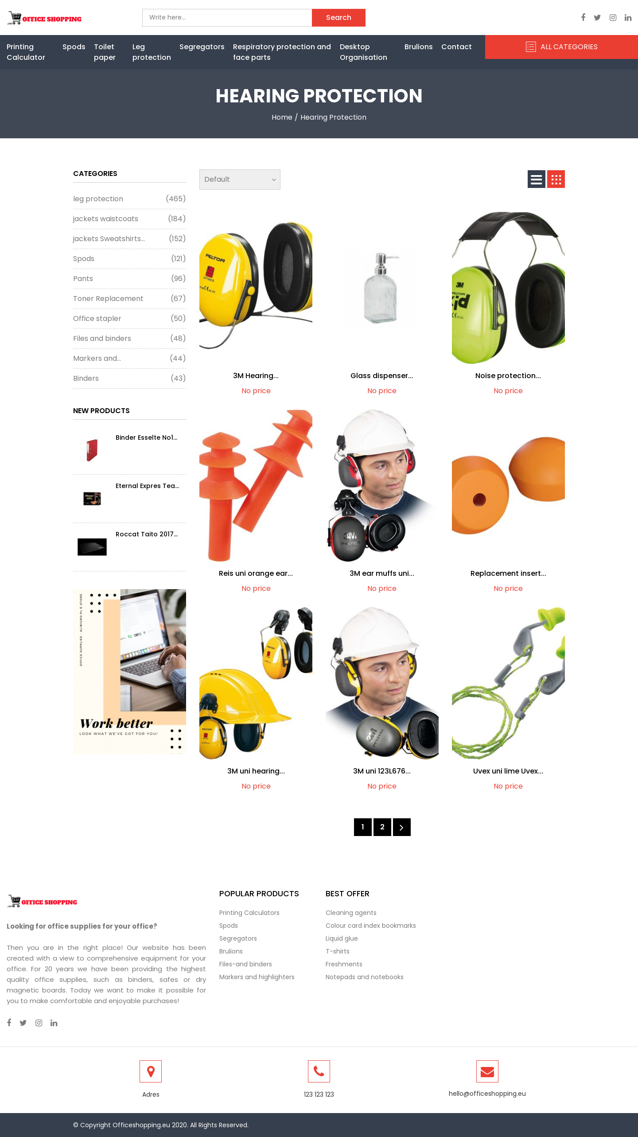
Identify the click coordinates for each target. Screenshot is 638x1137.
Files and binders (129, 338)
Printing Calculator (26, 52)
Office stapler (129, 318)
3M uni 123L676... (382, 771)
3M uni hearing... (256, 771)
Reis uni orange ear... (256, 573)
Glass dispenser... (381, 376)
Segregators (202, 47)
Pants (129, 279)
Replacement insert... (508, 573)
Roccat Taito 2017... (147, 534)
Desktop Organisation (363, 52)
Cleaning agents (351, 912)
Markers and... (129, 358)
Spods (74, 47)
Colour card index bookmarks (371, 925)
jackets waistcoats (129, 219)
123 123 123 (319, 1094)
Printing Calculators (249, 912)
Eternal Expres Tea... (147, 485)
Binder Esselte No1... (146, 437)
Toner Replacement (129, 298)
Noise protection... (508, 376)
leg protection (129, 199)
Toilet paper (105, 52)
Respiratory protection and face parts (282, 52)
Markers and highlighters (257, 977)
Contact (456, 47)
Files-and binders (245, 964)
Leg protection (151, 52)
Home (282, 117)
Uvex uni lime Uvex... (508, 771)
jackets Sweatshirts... (129, 239)
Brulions (419, 47)
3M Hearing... (256, 376)
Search (338, 17)
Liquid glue (342, 938)
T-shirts (338, 951)
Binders (129, 378)
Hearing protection (333, 117)
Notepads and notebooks (365, 977)
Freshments (344, 964)
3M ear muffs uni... (382, 573)
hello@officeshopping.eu (487, 1093)
